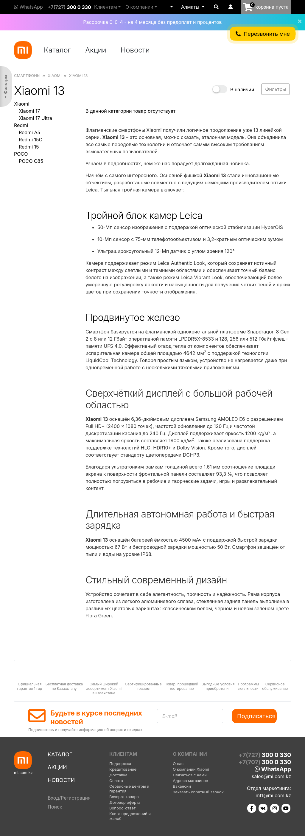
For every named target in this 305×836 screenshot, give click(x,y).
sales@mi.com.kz (271, 776)
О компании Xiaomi (191, 769)
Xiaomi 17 (29, 111)
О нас (178, 763)
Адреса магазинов (190, 780)
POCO (21, 154)
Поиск (55, 807)
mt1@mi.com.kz (273, 795)
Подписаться (256, 716)
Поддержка (120, 763)
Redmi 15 (29, 147)
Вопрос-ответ (122, 808)
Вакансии (182, 786)
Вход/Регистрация (69, 798)
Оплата (116, 780)
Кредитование (122, 769)
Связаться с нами (189, 774)
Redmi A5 (29, 132)
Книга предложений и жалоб (130, 816)
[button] (171, 7)
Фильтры (5, 84)
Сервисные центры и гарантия (129, 788)
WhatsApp (28, 7)
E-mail (169, 716)
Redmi (21, 125)
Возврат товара (124, 796)
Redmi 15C (30, 140)
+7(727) (69, 7)
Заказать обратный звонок (198, 791)
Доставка (118, 774)
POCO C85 (31, 161)
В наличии (242, 89)
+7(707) (265, 762)
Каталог (57, 50)
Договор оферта (124, 802)
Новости (135, 50)
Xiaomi (21, 104)
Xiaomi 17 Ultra (35, 118)
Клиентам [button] (105, 7)
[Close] (297, 17)
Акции (95, 50)
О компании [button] (139, 7)
